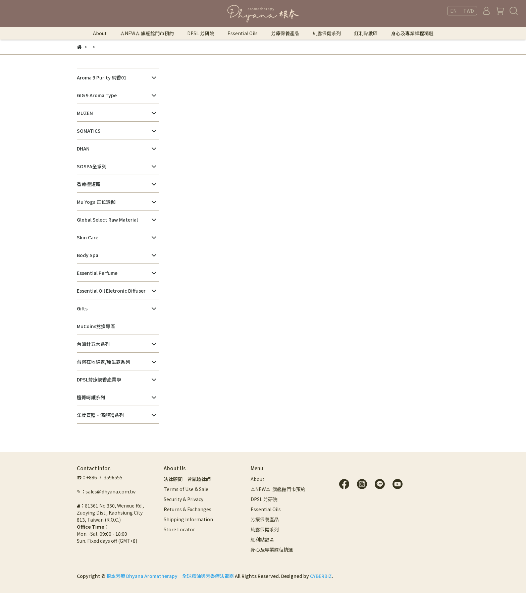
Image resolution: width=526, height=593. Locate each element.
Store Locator (179, 529)
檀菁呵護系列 (91, 397)
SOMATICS (89, 130)
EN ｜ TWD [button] (462, 11)
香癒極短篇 (88, 184)
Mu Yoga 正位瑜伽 (96, 201)
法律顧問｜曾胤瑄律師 (187, 479)
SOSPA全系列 (91, 166)
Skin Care (87, 237)
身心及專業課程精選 (412, 33)
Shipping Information (188, 519)
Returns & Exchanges (187, 509)
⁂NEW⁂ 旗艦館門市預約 (147, 33)
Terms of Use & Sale (186, 489)
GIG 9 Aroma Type (97, 95)
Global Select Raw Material (107, 219)
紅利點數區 (366, 33)
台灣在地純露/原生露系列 (103, 361)
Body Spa (87, 255)
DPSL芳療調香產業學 (99, 379)
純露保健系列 (327, 33)
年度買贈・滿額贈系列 (100, 415)
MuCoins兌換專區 (96, 326)
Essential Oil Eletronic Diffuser (111, 290)
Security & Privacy (183, 499)
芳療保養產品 (285, 33)
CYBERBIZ (321, 576)
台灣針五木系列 (93, 344)
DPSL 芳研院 (200, 33)
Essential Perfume (97, 273)
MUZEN (85, 113)
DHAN (83, 148)
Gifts (82, 308)
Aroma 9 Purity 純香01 (101, 77)
